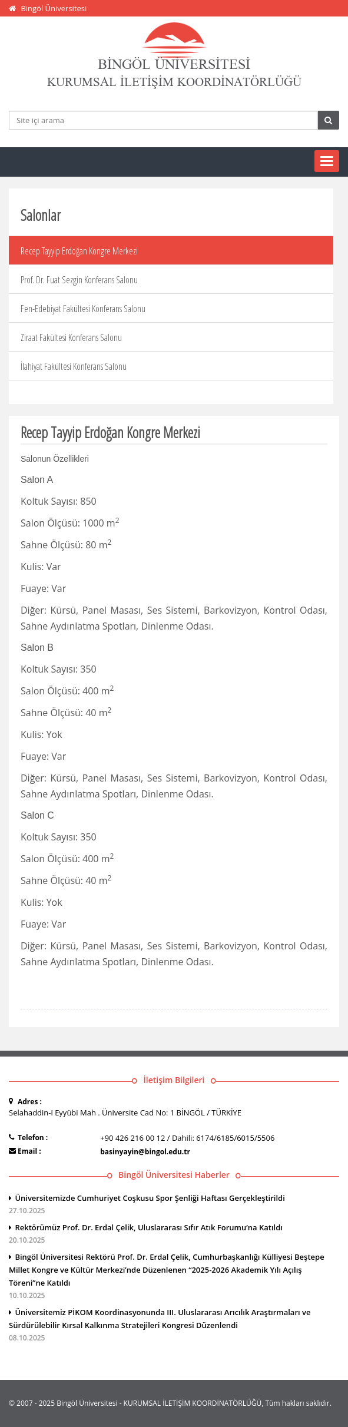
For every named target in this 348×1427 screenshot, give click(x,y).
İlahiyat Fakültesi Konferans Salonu (74, 366)
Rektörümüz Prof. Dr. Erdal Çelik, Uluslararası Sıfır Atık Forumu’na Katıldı (174, 1234)
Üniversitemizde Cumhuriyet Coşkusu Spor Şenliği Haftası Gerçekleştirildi (174, 1205)
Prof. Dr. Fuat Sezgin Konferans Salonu (79, 279)
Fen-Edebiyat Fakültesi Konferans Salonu (83, 308)
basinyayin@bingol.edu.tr (145, 1152)
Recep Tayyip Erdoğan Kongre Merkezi (79, 250)
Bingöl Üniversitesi (54, 8)
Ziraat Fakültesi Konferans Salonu (71, 337)
